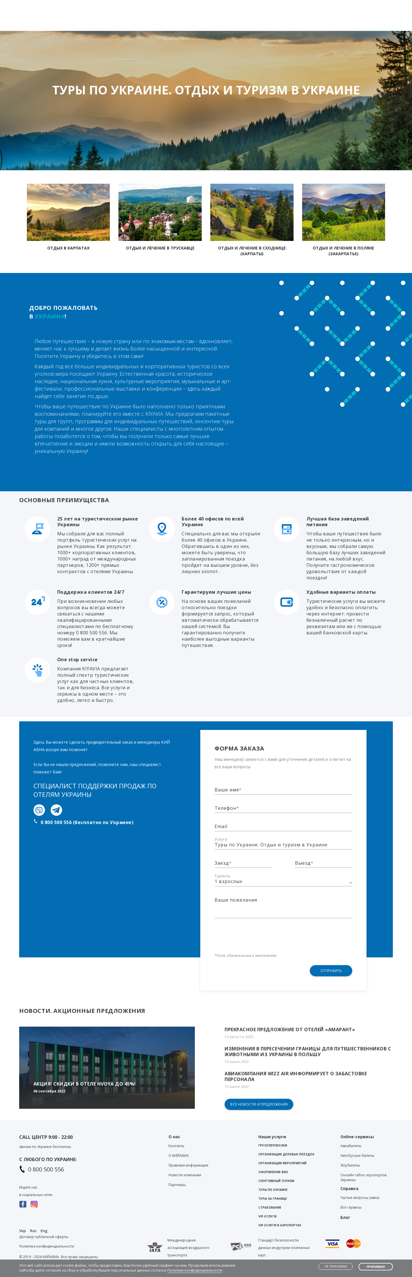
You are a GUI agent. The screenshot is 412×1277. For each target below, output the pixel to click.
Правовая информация (188, 1165)
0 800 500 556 (46, 1169)
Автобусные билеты (357, 1155)
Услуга (221, 839)
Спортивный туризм (276, 1181)
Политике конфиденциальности (194, 1270)
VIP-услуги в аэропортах (279, 1225)
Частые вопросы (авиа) (359, 1197)
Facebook (23, 1204)
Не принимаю (335, 1266)
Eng (44, 1230)
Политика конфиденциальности (46, 1246)
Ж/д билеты (350, 1165)
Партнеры (177, 1184)
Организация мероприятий (282, 1163)
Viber (205, 6)
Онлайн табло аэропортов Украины (363, 1177)
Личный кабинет (371, 4)
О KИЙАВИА (179, 1155)
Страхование (269, 1207)
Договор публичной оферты (43, 1236)
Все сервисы (351, 1207)
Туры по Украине (273, 1190)
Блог (309, 4)
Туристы (223, 876)
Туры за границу (272, 1199)
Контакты (284, 4)
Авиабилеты (350, 1145)
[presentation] (258, 932)
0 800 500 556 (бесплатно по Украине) (87, 822)
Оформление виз (273, 1172)
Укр (22, 1230)
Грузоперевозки (272, 1145)
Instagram (34, 1204)
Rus (33, 1230)
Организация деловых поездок (286, 1154)
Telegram (215, 6)
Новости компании (185, 1175)
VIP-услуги (267, 1216)
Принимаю (376, 1267)
